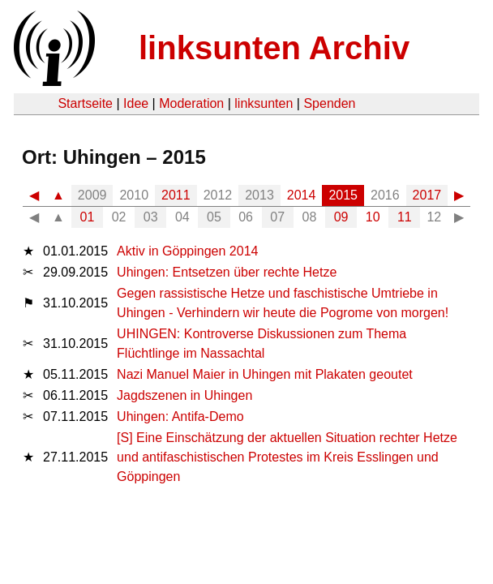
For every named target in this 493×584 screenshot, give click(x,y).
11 (404, 217)
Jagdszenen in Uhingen (184, 395)
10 (373, 217)
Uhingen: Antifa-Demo (180, 416)
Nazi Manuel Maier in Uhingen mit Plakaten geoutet (265, 374)
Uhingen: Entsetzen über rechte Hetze (227, 272)
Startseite (85, 103)
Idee (135, 103)
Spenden (329, 103)
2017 (427, 195)
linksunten (263, 103)
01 (87, 217)
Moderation (191, 103)
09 (341, 217)
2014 (301, 195)
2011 (176, 195)
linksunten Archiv (274, 48)
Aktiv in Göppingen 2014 (187, 251)
